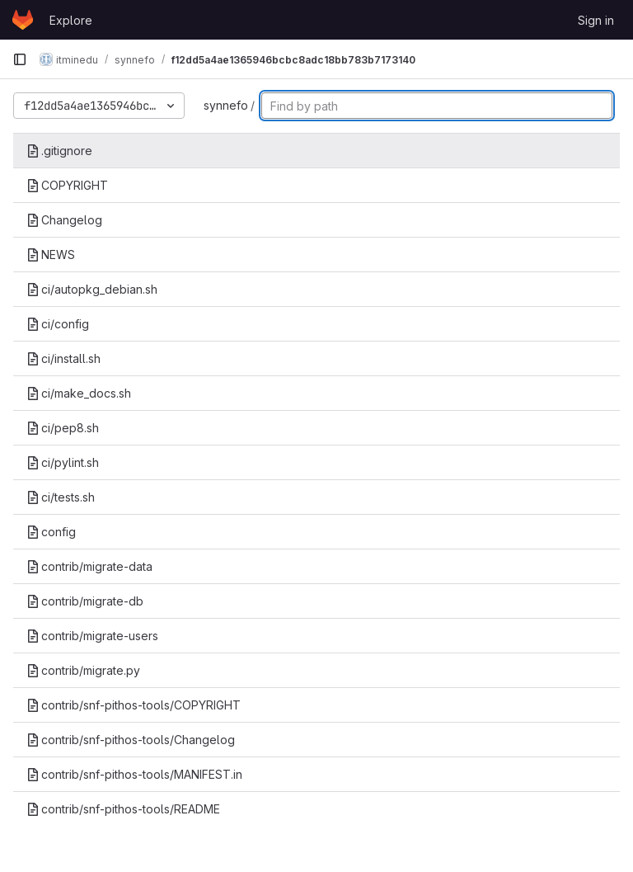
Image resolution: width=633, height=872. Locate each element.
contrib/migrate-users (92, 636)
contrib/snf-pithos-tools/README (123, 809)
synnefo (226, 105)
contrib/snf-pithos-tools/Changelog (130, 740)
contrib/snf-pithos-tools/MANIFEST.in (134, 774)
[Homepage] (22, 20)
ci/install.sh (63, 358)
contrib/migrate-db (84, 601)
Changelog (64, 220)
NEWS (50, 254)
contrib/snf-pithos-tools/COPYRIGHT (133, 705)
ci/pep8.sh (62, 428)
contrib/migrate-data (89, 566)
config (51, 532)
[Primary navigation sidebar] (20, 59)
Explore (70, 20)
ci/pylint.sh (62, 462)
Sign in (596, 20)
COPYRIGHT (67, 185)
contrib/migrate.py (83, 670)
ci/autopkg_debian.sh (91, 289)
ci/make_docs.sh (78, 393)
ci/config (57, 324)
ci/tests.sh (60, 497)
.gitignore (59, 151)
